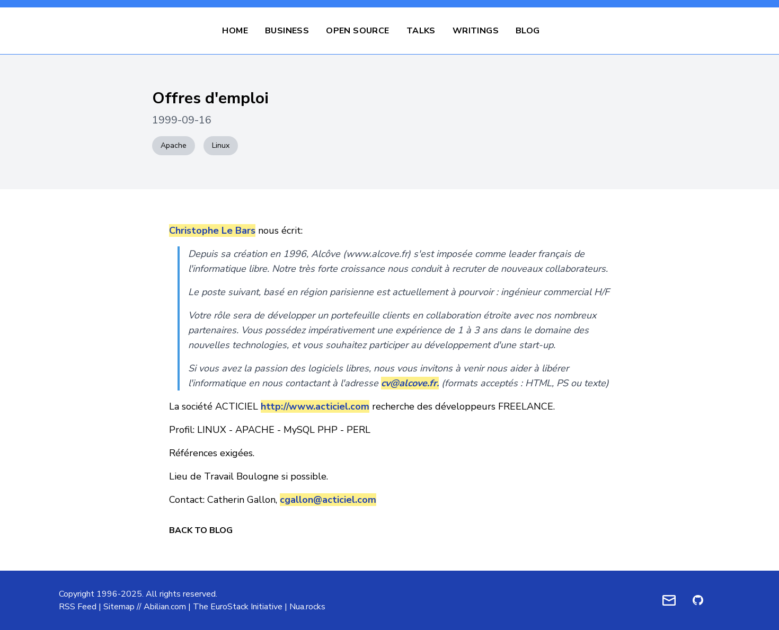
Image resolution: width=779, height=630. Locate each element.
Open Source (357, 31)
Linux (220, 145)
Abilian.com (165, 607)
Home (235, 31)
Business (287, 31)
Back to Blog (201, 530)
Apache (174, 145)
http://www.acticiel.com (315, 406)
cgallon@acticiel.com (328, 499)
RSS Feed (77, 607)
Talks (421, 31)
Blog (528, 31)
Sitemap (119, 607)
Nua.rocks (307, 607)
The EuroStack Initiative (237, 607)
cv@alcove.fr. (410, 383)
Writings (476, 31)
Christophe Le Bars (212, 230)
